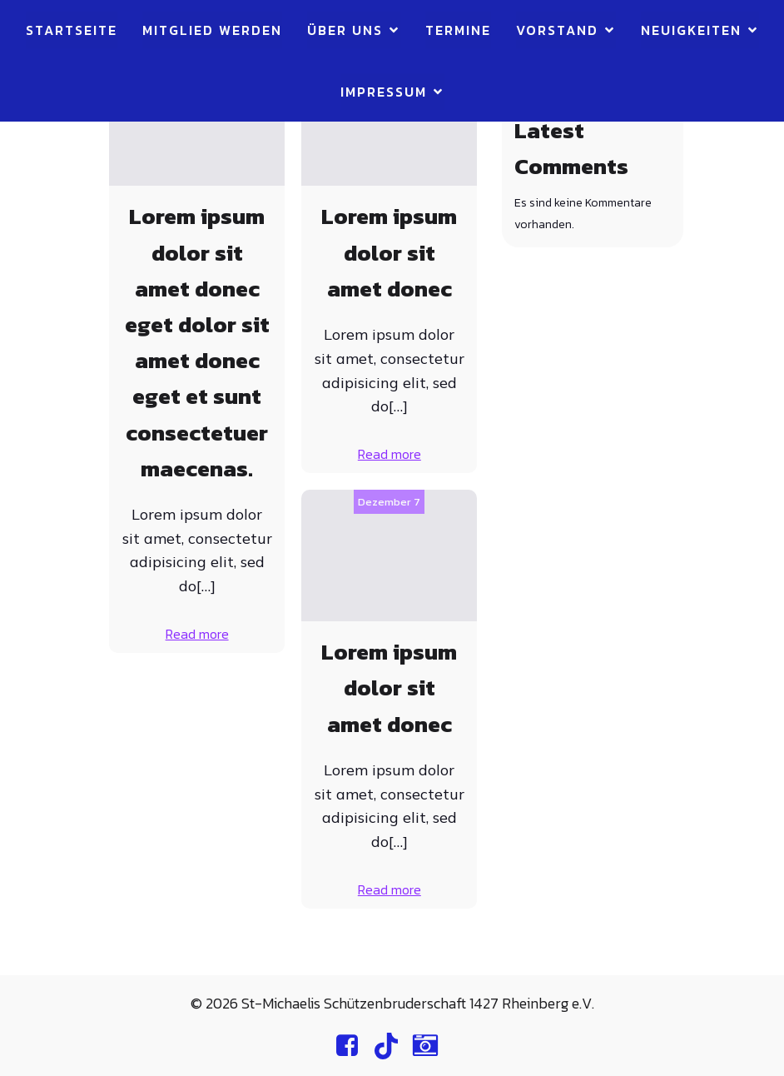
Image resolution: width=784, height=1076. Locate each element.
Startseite (71, 30)
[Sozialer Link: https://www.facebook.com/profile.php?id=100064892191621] (353, 1046)
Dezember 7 (389, 502)
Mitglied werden (212, 30)
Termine (458, 30)
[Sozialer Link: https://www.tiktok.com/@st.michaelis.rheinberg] (392, 1046)
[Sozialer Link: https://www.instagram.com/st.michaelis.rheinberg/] (431, 1046)
